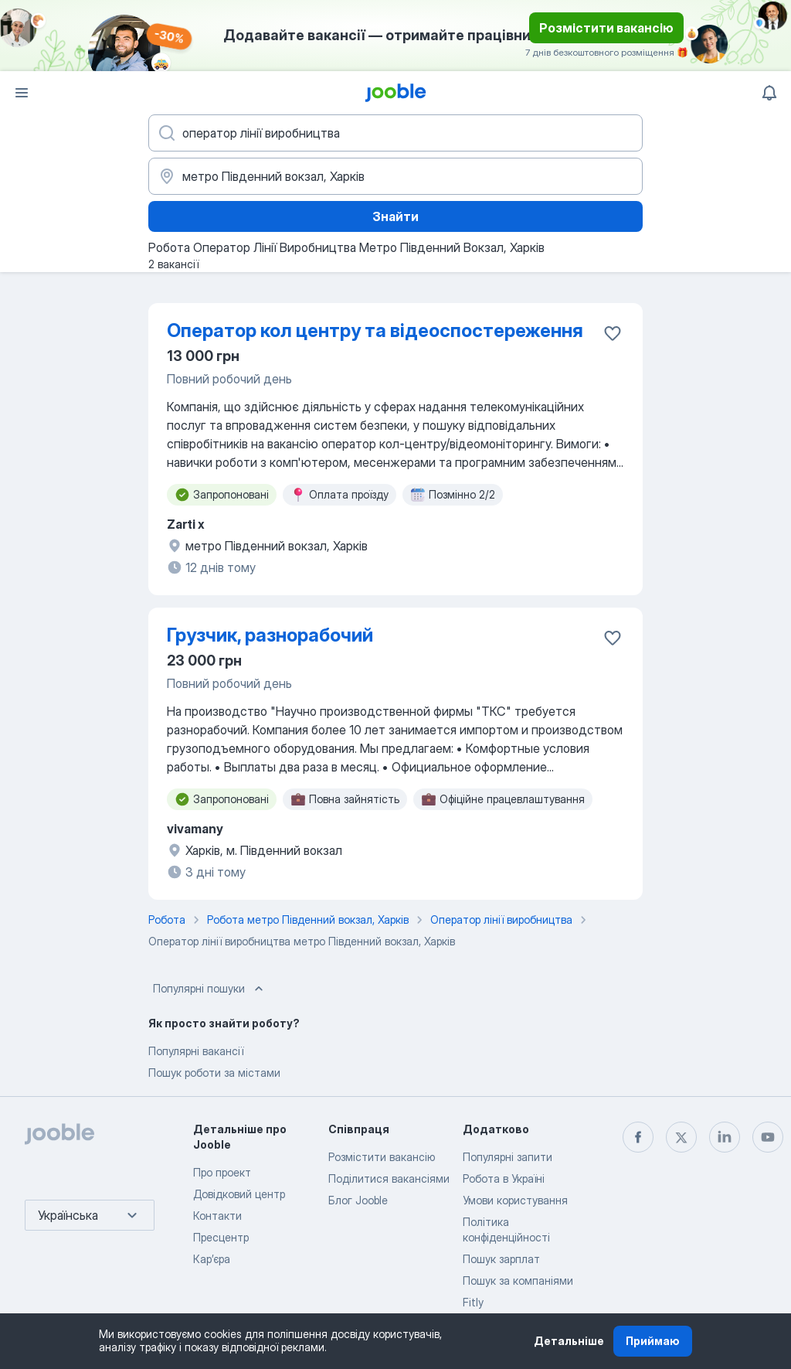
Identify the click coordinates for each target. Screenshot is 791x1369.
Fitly (473, 1302)
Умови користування (515, 1200)
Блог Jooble (358, 1200)
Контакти (217, 1215)
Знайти (395, 216)
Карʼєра (211, 1258)
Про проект (222, 1172)
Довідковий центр (239, 1193)
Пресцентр (221, 1237)
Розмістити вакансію (606, 28)
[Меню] (21, 92)
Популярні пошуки (209, 988)
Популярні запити (507, 1156)
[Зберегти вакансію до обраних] (612, 333)
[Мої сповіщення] (769, 93)
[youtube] (767, 1137)
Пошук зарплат (501, 1258)
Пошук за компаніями (518, 1280)
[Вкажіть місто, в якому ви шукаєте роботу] (395, 176)
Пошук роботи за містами (214, 1072)
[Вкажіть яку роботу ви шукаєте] (395, 133)
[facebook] (638, 1137)
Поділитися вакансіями (389, 1178)
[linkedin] (724, 1137)
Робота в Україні (504, 1178)
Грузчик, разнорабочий (270, 635)
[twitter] (681, 1137)
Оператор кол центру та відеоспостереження (375, 330)
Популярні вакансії (195, 1050)
